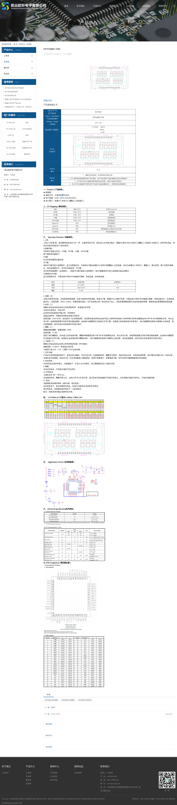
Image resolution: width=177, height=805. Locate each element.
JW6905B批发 (27, 129)
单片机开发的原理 (11, 92)
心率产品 (11, 135)
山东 (166, 799)
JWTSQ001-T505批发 (68, 700)
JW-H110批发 (10, 154)
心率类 (6, 56)
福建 (152, 799)
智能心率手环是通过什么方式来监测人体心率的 (19, 99)
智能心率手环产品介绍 (13, 103)
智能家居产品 (27, 148)
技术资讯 (53, 780)
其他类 (6, 74)
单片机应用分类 (10, 95)
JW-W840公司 (11, 129)
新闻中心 (113, 6)
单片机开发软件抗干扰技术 (14, 88)
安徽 (170, 799)
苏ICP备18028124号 (40, 799)
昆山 (173, 799)
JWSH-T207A (55, 714)
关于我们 (81, 6)
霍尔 (27, 123)
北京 (159, 799)
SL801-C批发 (10, 141)
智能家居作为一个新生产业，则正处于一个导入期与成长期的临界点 (19, 107)
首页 (66, 6)
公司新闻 (53, 773)
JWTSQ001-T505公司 (85, 700)
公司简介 (5, 773)
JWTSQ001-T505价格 (51, 700)
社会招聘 (78, 773)
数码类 (6, 68)
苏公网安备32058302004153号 (12, 803)
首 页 (15, 44)
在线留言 (146, 6)
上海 (145, 799)
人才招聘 (130, 6)
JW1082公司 (11, 123)
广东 (156, 799)
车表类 (29, 44)
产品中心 (97, 6)
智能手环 (27, 154)
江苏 (141, 799)
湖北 (163, 799)
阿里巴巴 (163, 6)
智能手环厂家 (27, 141)
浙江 (148, 799)
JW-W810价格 (11, 148)
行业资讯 (53, 776)
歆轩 (27, 135)
